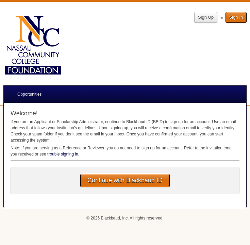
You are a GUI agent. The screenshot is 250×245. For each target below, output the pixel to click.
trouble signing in (62, 154)
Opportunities (29, 94)
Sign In (236, 17)
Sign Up (206, 17)
